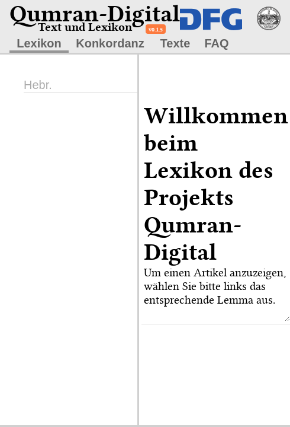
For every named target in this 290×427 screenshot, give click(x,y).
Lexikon (39, 43)
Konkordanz (110, 43)
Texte (175, 43)
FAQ (216, 43)
